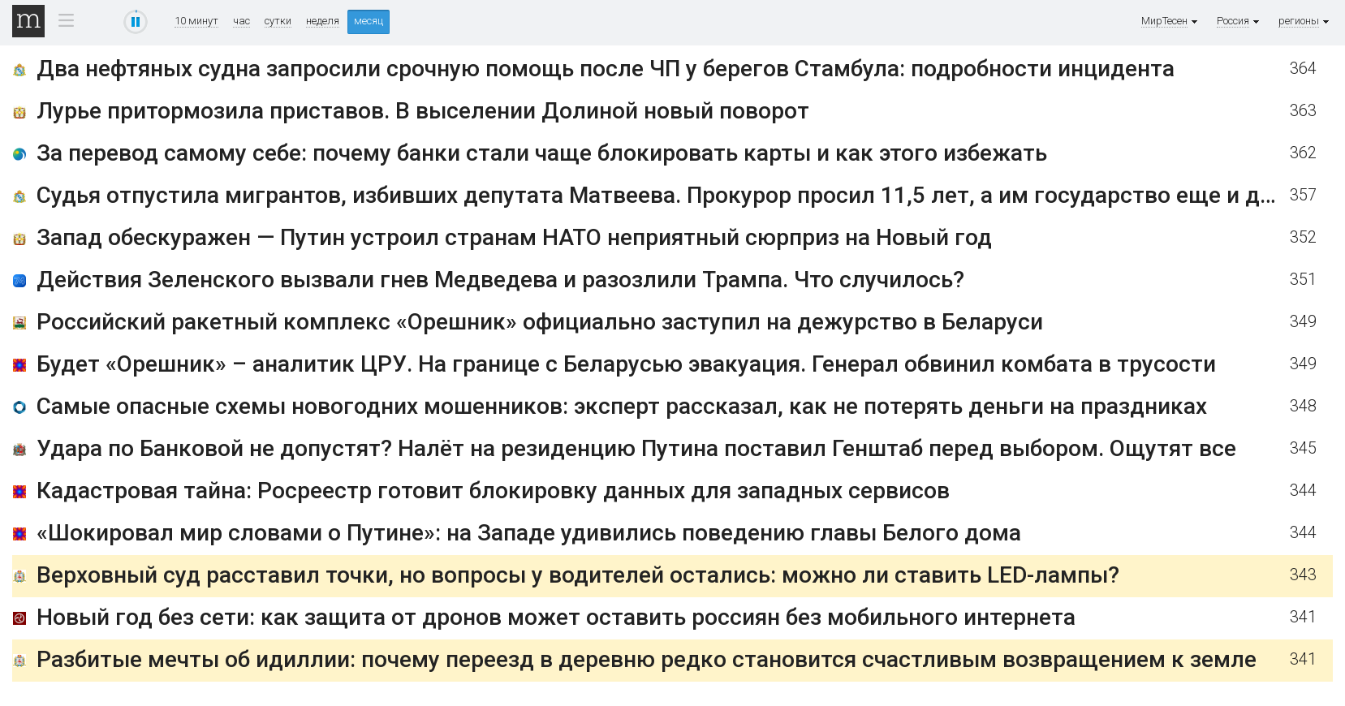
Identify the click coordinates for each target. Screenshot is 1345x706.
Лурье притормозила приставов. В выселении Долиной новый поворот (423, 110)
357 (1303, 195)
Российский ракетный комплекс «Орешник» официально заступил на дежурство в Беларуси (540, 321)
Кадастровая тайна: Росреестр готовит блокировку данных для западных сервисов (493, 490)
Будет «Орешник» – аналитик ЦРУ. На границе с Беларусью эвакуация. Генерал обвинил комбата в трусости (626, 364)
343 (1303, 575)
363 (1303, 110)
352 (1303, 237)
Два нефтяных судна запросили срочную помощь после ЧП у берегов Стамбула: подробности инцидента (606, 68)
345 (1303, 448)
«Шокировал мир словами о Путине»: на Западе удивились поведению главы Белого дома (529, 532)
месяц (368, 21)
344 (1303, 490)
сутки (278, 21)
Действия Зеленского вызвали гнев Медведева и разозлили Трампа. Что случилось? (500, 279)
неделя (322, 21)
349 (1303, 321)
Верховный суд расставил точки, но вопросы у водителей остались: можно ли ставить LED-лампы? (578, 575)
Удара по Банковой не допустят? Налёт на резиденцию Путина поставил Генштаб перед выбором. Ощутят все (636, 448)
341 (1303, 617)
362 (1303, 153)
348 (1303, 406)
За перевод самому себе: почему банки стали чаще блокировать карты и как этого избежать (542, 153)
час (241, 21)
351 (1303, 279)
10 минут (196, 21)
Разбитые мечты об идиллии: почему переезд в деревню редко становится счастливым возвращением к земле (647, 659)
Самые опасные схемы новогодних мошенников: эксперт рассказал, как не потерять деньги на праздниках (622, 406)
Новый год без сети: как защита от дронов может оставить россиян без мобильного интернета (556, 617)
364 (1303, 68)
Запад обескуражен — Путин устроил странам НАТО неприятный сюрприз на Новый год (514, 237)
